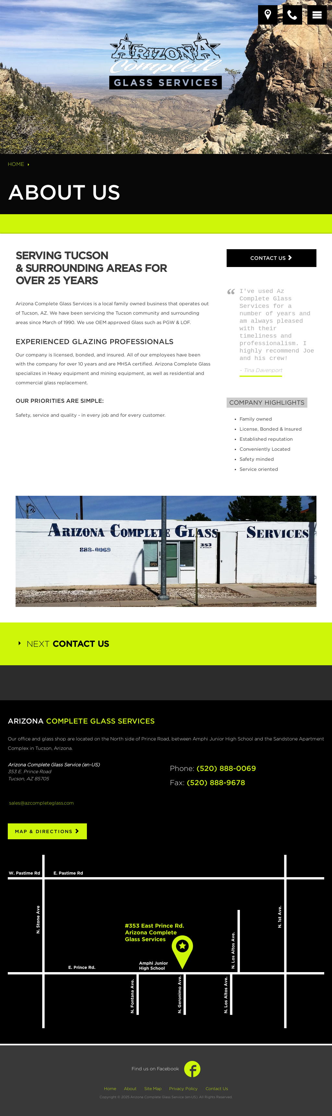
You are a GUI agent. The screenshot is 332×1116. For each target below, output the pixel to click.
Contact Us (271, 258)
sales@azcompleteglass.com (41, 802)
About (130, 1089)
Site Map (152, 1089)
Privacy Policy (183, 1089)
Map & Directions (47, 831)
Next (62, 643)
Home (19, 164)
